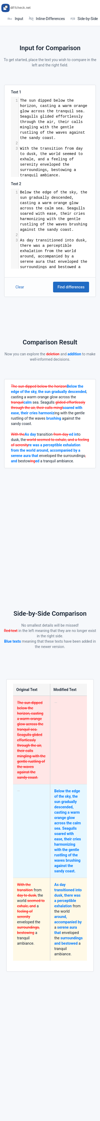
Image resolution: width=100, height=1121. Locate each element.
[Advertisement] (50, 518)
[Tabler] (17, 8)
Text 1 (16, 92)
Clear (19, 287)
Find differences (71, 287)
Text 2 (16, 184)
